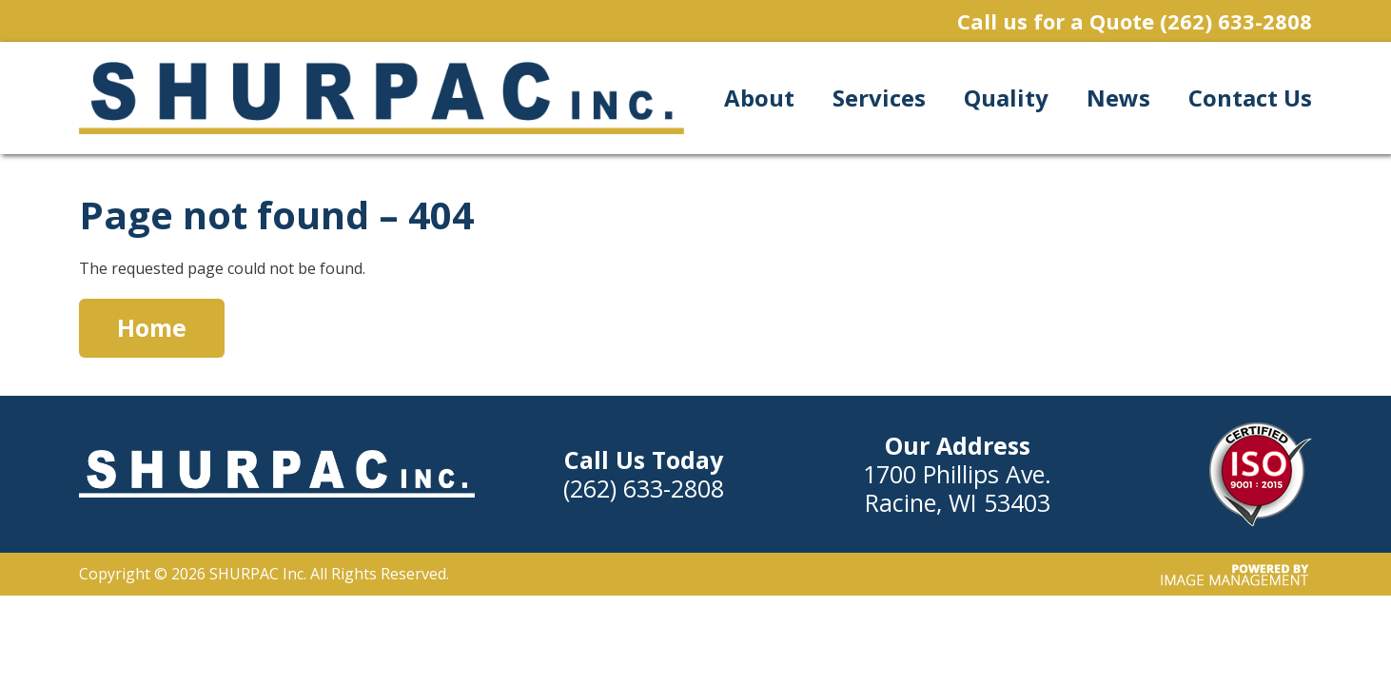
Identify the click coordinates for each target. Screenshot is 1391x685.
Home (151, 327)
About (759, 97)
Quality (1006, 97)
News (1118, 97)
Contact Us (1250, 97)
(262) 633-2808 (1236, 21)
